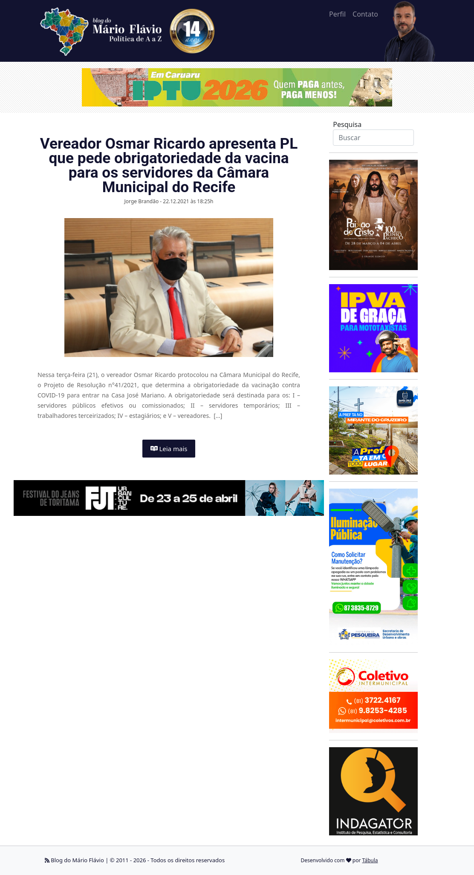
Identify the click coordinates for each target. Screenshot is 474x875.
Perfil (337, 14)
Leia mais (169, 448)
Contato (365, 14)
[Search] (373, 138)
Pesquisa (347, 124)
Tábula (370, 860)
